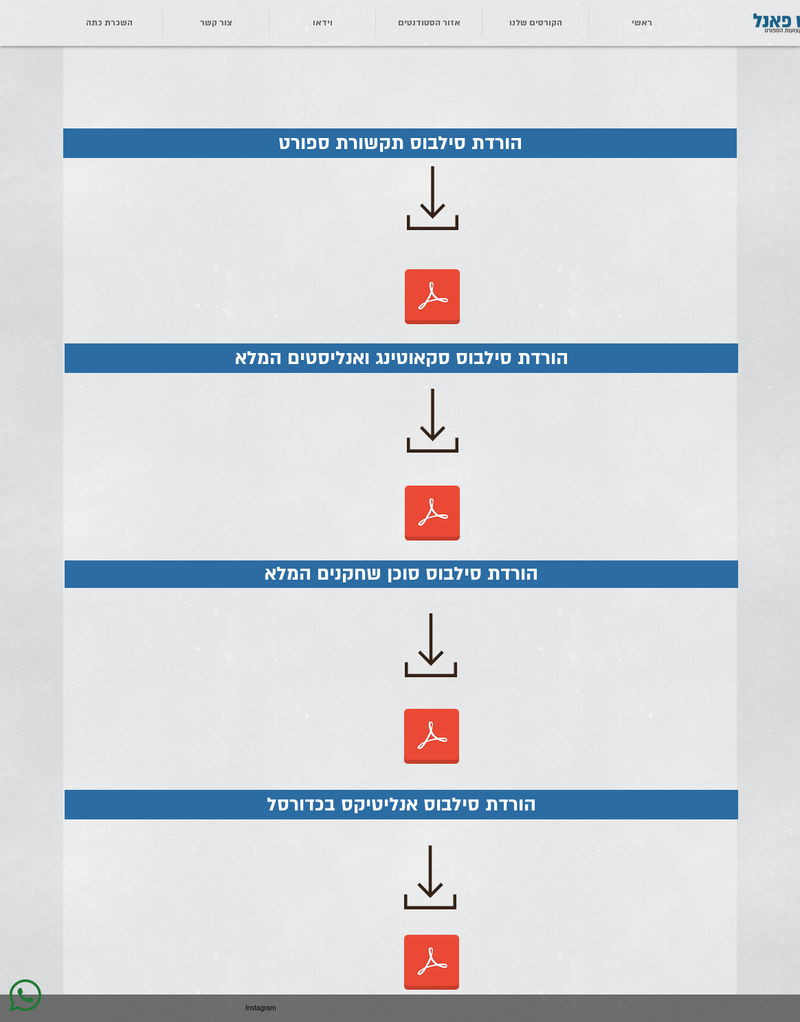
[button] (216, 23)
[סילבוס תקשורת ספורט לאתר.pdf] (432, 298)
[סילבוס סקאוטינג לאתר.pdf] (432, 514)
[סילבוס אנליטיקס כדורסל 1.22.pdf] (432, 964)
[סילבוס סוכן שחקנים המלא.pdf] (432, 738)
